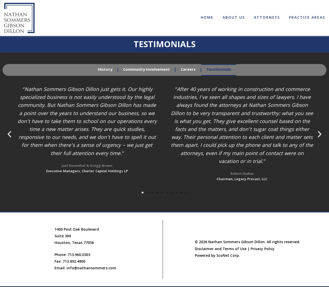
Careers (188, 70)
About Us (234, 18)
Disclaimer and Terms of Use (220, 249)
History (105, 70)
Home (207, 18)
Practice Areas (307, 18)
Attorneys (267, 18)
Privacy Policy (263, 249)
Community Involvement (146, 70)
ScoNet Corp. (228, 256)
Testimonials (218, 70)
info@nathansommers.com (91, 268)
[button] (9, 134)
